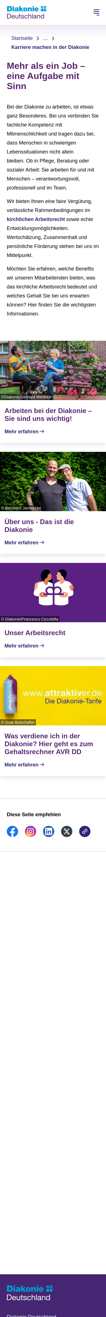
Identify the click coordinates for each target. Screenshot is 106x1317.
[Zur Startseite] (26, 12)
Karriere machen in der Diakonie (50, 47)
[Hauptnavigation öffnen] (96, 12)
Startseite (22, 38)
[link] (12, 835)
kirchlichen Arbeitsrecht (36, 219)
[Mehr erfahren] (53, 392)
